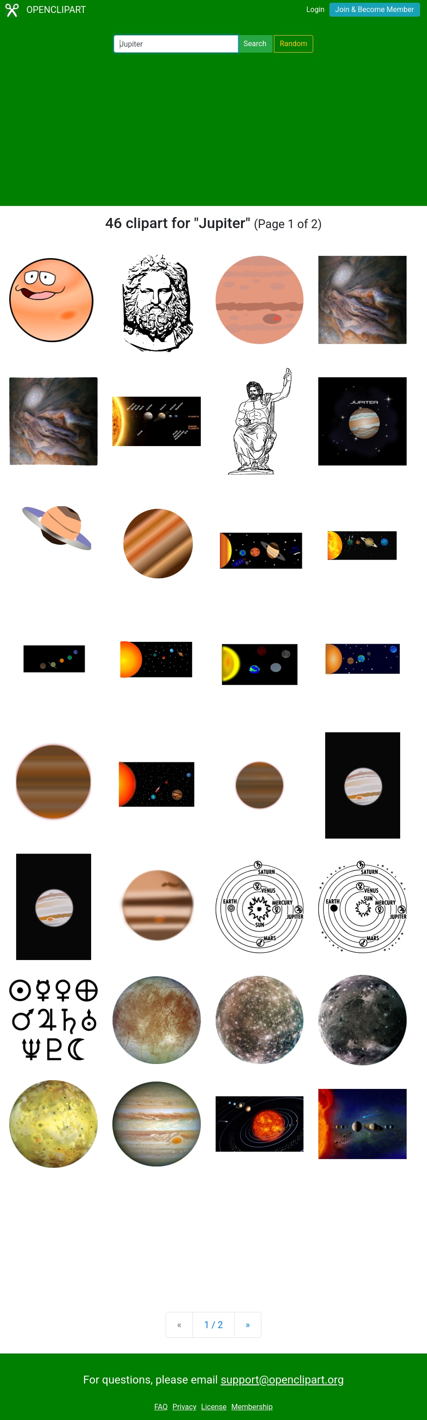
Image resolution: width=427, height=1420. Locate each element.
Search (255, 43)
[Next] (247, 1325)
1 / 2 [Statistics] (213, 1324)
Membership (251, 1406)
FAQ (161, 1406)
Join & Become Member (374, 9)
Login (315, 9)
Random (294, 43)
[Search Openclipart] (176, 44)
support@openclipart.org (282, 1379)
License (214, 1406)
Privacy (185, 1406)
